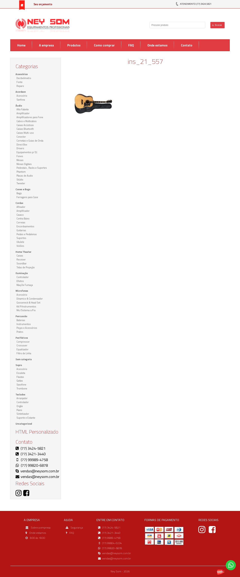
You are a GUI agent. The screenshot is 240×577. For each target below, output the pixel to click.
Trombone (21, 388)
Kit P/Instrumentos (26, 306)
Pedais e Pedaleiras (26, 234)
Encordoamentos (25, 226)
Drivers (20, 148)
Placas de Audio (24, 175)
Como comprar (104, 45)
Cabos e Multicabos (26, 121)
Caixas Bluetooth (25, 129)
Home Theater (23, 252)
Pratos (19, 332)
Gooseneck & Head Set (28, 302)
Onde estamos (157, 45)
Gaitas (19, 380)
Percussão (21, 316)
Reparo (20, 86)
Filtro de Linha (23, 353)
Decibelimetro (23, 78)
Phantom (21, 172)
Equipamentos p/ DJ (26, 152)
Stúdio (19, 179)
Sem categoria (24, 359)
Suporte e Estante (25, 418)
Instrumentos (23, 324)
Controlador (22, 277)
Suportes (21, 238)
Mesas (19, 160)
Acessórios (22, 74)
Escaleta (20, 373)
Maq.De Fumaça (24, 285)
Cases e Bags (23, 189)
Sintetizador (22, 414)
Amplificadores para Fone (29, 117)
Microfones (22, 291)
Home (21, 45)
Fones (19, 156)
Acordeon (21, 92)
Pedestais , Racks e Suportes (31, 168)
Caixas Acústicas (25, 125)
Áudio (19, 105)
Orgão (19, 406)
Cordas (19, 203)
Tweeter (20, 183)
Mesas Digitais (24, 164)
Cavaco (20, 215)
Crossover (21, 345)
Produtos (73, 45)
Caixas (19, 255)
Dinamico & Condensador (29, 298)
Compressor (23, 342)
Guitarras (21, 230)
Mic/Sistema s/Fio (26, 310)
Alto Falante (22, 109)
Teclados (20, 394)
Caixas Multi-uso (25, 133)
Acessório (21, 96)
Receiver (21, 259)
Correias (20, 222)
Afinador (20, 207)
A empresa (46, 45)
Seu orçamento (43, 4)
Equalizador (22, 349)
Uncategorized (24, 424)
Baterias (20, 320)
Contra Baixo (22, 218)
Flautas (20, 377)
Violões (20, 246)
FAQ (131, 45)
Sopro (19, 365)
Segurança (76, 528)
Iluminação (22, 273)
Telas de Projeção (25, 267)
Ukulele (20, 242)
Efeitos (20, 281)
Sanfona (20, 99)
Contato (186, 45)
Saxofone (21, 384)
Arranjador (22, 398)
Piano (19, 410)
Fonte (19, 82)
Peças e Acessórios (26, 328)
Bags (19, 193)
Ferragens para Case (27, 197)
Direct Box (21, 144)
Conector (21, 137)
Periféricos (22, 338)
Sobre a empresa (40, 528)
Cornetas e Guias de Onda (29, 140)
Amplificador (23, 113)
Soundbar (21, 263)
